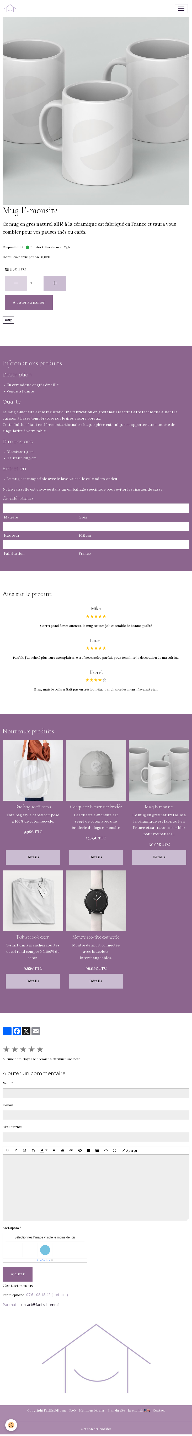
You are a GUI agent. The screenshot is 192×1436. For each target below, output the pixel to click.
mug (8, 320)
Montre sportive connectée (95, 937)
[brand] (11, 8)
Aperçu (129, 1150)
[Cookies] (11, 1425)
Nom (6, 1083)
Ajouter (17, 1274)
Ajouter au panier (29, 302)
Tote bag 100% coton (33, 807)
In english (135, 1410)
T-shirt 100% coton (33, 937)
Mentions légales (92, 1410)
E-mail (8, 1105)
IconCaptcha (44, 1260)
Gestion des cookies (96, 1429)
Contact (159, 1410)
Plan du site (116, 1410)
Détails (32, 857)
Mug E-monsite (159, 807)
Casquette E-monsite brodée (96, 807)
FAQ (72, 1410)
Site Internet (12, 1127)
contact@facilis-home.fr (39, 1304)
